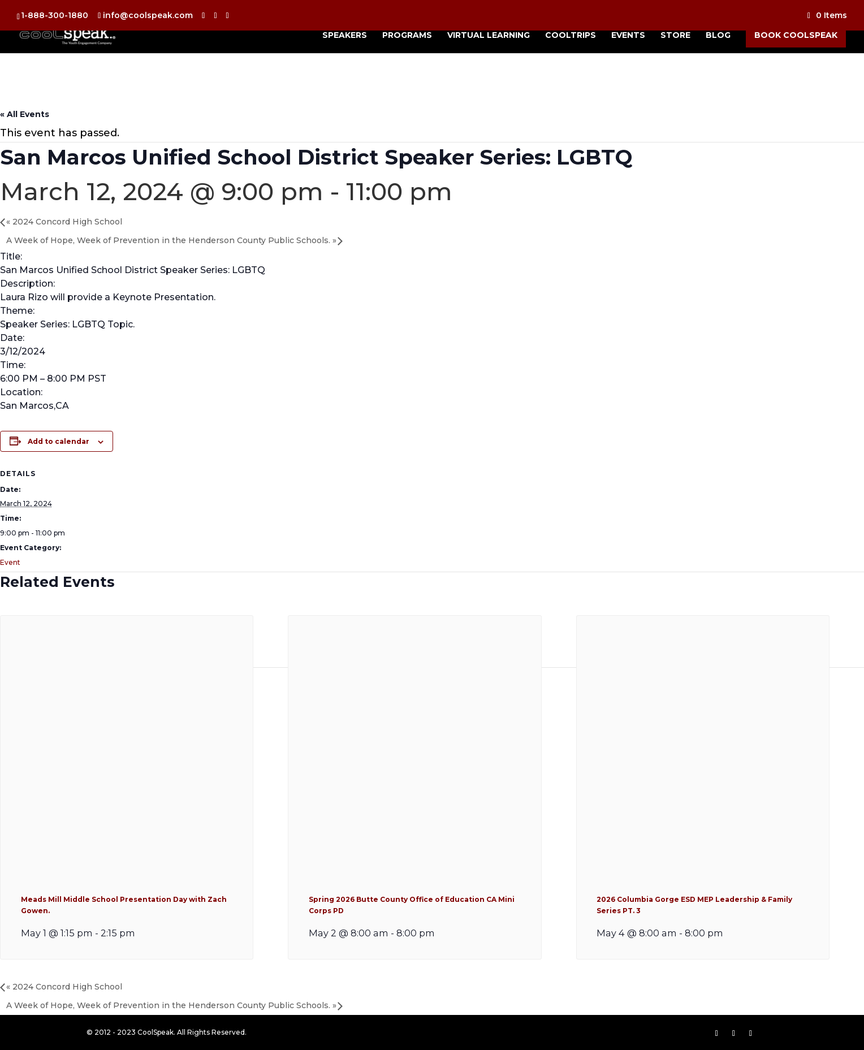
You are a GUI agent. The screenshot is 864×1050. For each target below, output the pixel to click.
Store (675, 35)
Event (10, 562)
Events (628, 35)
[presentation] (127, 864)
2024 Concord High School (64, 222)
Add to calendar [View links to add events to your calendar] (58, 441)
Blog (718, 35)
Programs (407, 35)
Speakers (344, 35)
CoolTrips (570, 35)
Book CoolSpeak (795, 35)
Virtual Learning (488, 35)
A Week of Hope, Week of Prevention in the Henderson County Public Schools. (171, 240)
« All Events (24, 114)
